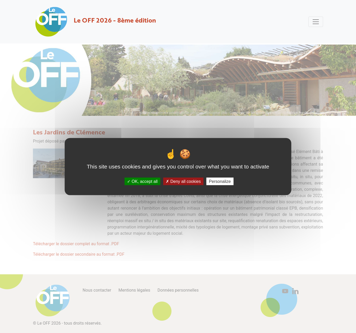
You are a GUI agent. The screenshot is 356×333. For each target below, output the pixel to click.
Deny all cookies (183, 181)
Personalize (220, 181)
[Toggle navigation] (315, 22)
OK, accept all (142, 181)
